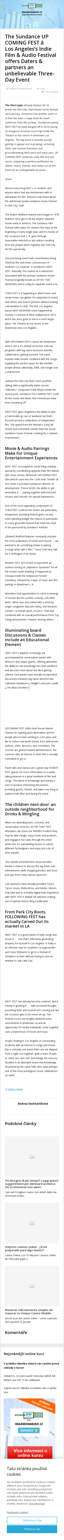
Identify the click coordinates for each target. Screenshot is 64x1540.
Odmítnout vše (32, 1520)
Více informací (37, 1503)
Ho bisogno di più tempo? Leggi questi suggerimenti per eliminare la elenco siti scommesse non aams (31, 1184)
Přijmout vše (32, 1529)
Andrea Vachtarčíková (19, 88)
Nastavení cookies (17, 1512)
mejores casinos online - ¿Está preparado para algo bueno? (26, 1248)
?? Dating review (14, 1089)
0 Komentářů (50, 91)
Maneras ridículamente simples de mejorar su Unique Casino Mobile (29, 1311)
